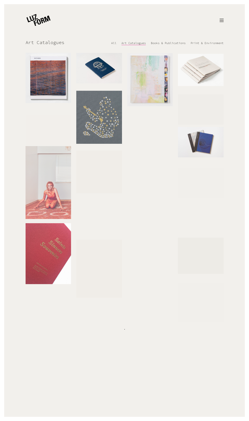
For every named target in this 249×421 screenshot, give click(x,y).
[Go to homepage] (39, 20)
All (113, 43)
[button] (222, 20)
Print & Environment (207, 43)
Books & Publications (168, 43)
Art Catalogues (133, 43)
